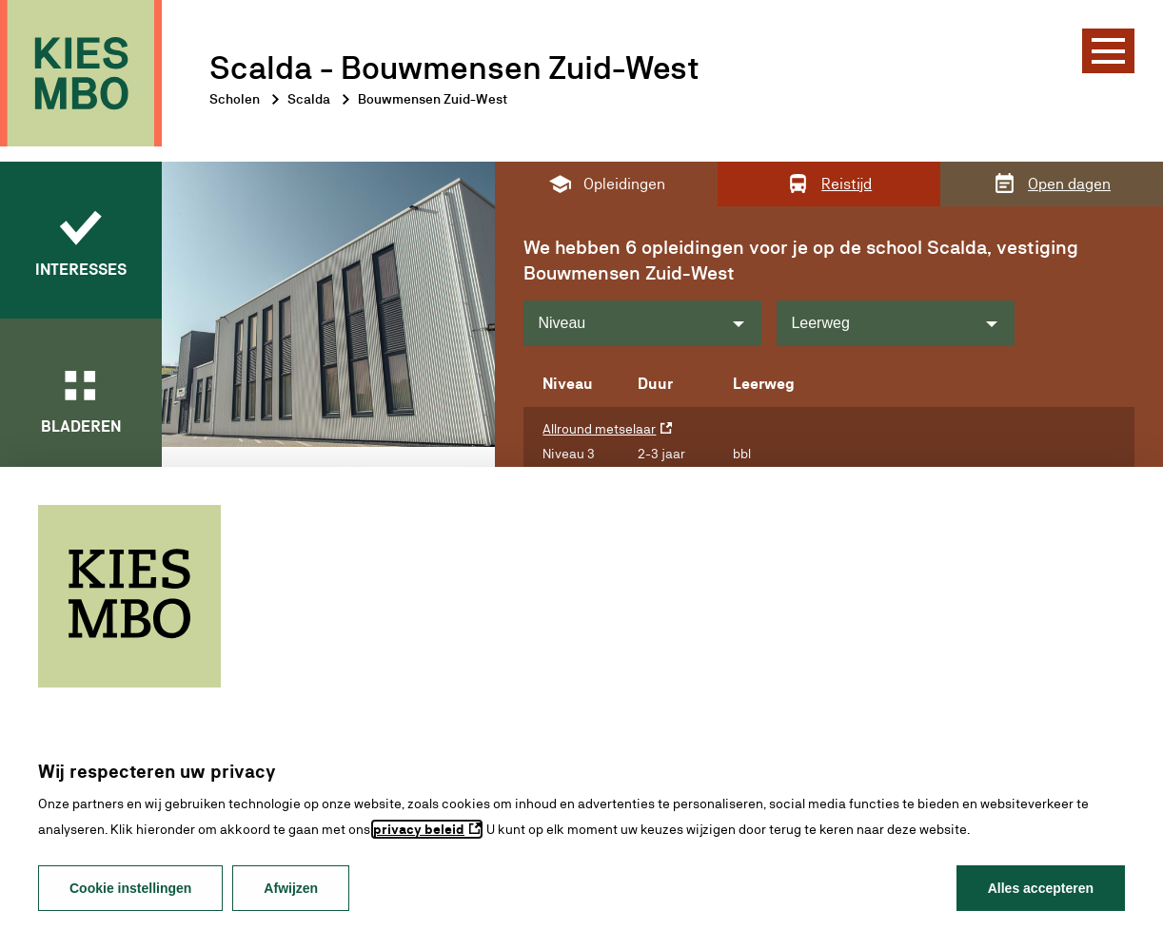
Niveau (561, 323)
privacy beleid (418, 829)
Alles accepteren (1041, 888)
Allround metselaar (599, 428)
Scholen (234, 99)
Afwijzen (291, 888)
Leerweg (820, 323)
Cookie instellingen (130, 888)
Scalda (308, 99)
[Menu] (1108, 51)
